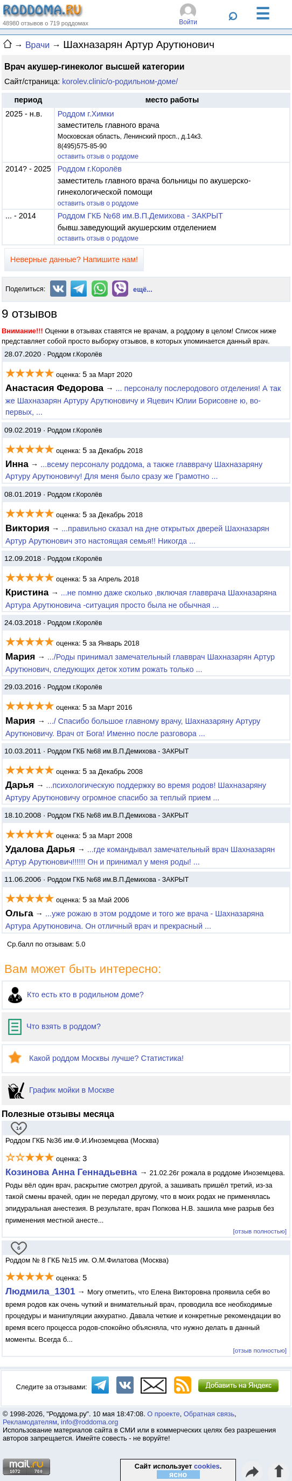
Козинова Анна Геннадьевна (72, 1172)
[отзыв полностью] (260, 1231)
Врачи (37, 45)
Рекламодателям (30, 1422)
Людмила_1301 (40, 1291)
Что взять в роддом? (54, 1026)
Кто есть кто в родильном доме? (76, 994)
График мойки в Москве (61, 1090)
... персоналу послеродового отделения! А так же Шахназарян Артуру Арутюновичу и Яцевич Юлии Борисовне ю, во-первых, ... (143, 400)
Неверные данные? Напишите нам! (74, 259)
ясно (178, 1474)
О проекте (163, 1414)
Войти (188, 22)
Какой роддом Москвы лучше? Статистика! (96, 1058)
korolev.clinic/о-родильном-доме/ (120, 81)
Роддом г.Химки (86, 113)
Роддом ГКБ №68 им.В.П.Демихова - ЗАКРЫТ (140, 215)
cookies (207, 1466)
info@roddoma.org (89, 1422)
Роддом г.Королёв (90, 168)
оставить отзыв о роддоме (98, 156)
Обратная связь (209, 1414)
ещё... (142, 289)
